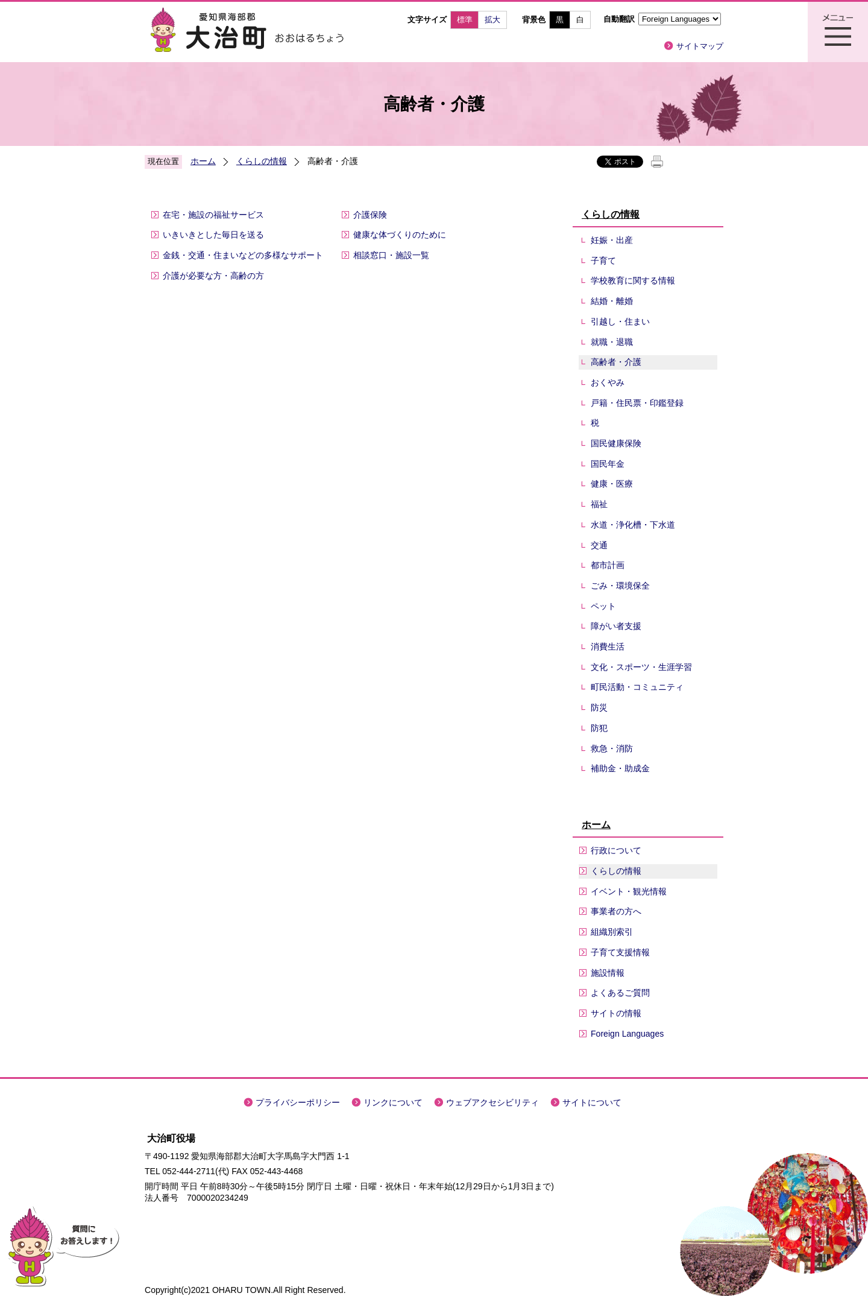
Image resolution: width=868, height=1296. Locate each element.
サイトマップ (699, 46)
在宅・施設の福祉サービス (213, 215)
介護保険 (370, 215)
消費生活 (607, 646)
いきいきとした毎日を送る (213, 234)
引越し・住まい (620, 321)
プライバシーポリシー (298, 1102)
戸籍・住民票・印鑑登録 (637, 403)
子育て (603, 260)
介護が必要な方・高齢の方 (213, 275)
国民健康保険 (616, 443)
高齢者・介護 (616, 362)
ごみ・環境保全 (620, 585)
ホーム (203, 161)
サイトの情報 (616, 1013)
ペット (603, 606)
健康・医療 (612, 483)
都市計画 (607, 565)
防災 (599, 707)
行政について (616, 850)
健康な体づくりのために (399, 234)
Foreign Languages (627, 1033)
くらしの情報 (261, 161)
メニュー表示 (838, 32)
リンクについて (393, 1102)
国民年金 (607, 464)
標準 (465, 19)
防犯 (599, 728)
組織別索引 (612, 932)
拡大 (492, 19)
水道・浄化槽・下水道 (633, 524)
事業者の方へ (616, 911)
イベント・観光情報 (629, 891)
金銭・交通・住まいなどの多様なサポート (243, 255)
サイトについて (591, 1102)
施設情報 (607, 973)
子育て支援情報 (620, 952)
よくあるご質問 (620, 992)
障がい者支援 (616, 626)
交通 (599, 545)
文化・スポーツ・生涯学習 (641, 667)
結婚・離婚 (612, 301)
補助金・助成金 (620, 768)
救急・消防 (612, 748)
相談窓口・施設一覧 (391, 255)
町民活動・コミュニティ (637, 687)
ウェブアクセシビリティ (492, 1102)
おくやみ (607, 382)
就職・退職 (612, 342)
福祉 (599, 504)
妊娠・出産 (612, 240)
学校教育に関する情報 (633, 280)
